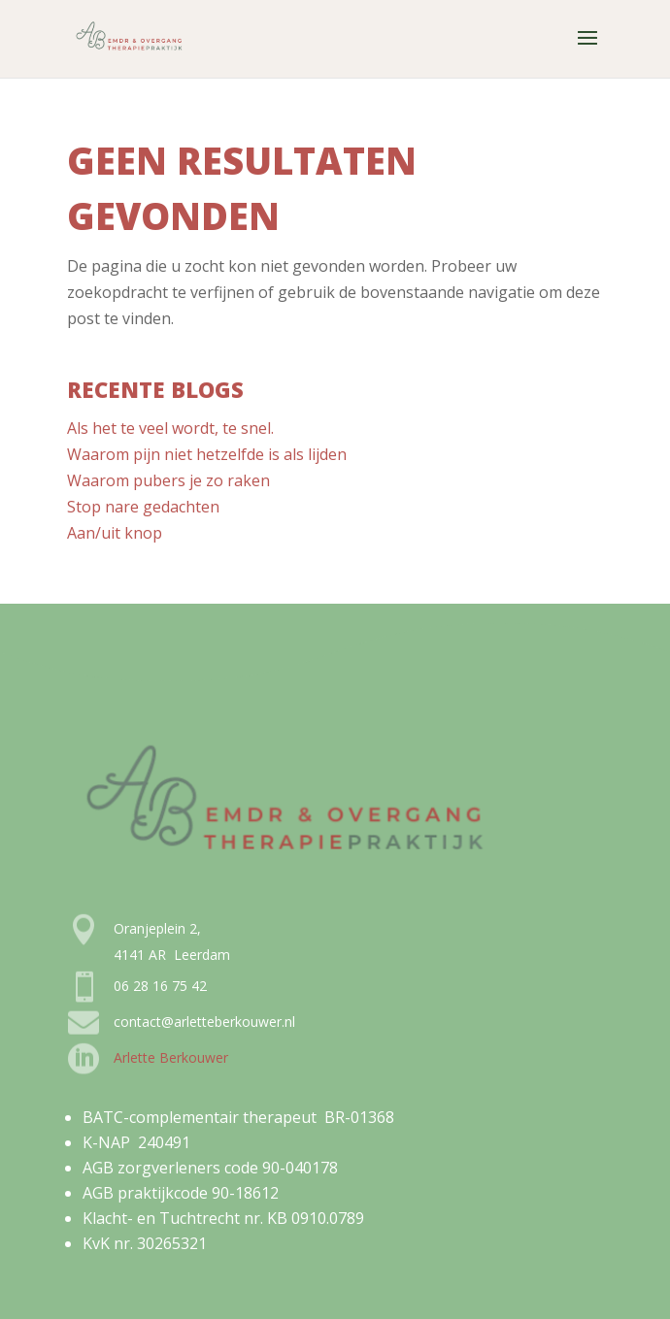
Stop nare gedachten (143, 506)
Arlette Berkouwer (171, 1057)
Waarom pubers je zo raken (168, 480)
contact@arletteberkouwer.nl (204, 1021)
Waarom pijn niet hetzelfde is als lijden (207, 454)
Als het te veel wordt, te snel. (170, 428)
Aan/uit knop (114, 533)
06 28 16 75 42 (160, 985)
